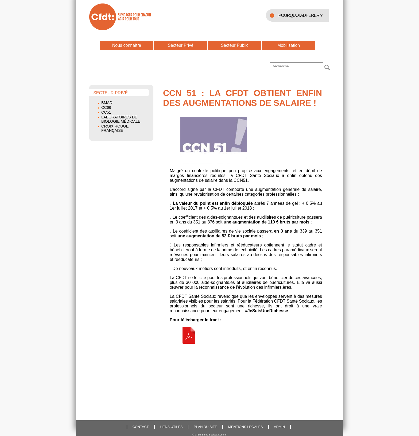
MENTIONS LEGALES (245, 427)
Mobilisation (288, 45)
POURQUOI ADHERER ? (300, 15)
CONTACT (141, 427)
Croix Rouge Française (115, 128)
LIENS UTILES (171, 427)
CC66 (106, 107)
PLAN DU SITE (205, 427)
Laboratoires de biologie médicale (120, 119)
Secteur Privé (180, 45)
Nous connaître (126, 45)
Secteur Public (234, 45)
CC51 (106, 112)
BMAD (106, 103)
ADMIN (279, 427)
